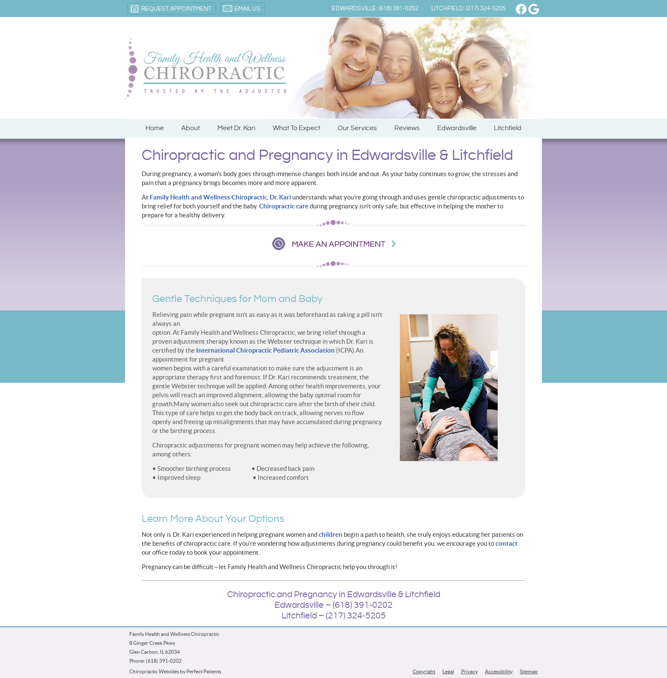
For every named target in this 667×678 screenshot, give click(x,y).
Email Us (241, 8)
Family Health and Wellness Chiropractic (208, 197)
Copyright (424, 671)
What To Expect (296, 128)
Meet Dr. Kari (236, 128)
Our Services (357, 128)
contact (507, 543)
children (330, 534)
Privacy (469, 671)
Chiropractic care (283, 206)
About (190, 128)
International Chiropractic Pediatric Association (265, 350)
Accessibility (499, 671)
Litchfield (508, 128)
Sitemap (529, 671)
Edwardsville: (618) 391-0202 (375, 8)
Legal (448, 671)
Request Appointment (170, 8)
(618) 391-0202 (164, 661)
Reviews (407, 128)
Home (154, 128)
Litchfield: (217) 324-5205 (468, 8)
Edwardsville (456, 128)
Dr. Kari (280, 197)
